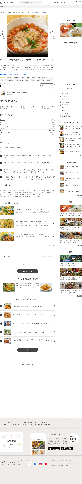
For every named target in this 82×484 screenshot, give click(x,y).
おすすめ (69, 2)
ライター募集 (65, 460)
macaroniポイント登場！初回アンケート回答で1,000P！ (15, 74)
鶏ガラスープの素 (5, 132)
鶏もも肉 (2, 120)
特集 (5, 424)
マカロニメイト (16, 424)
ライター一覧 (59, 460)
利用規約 (58, 465)
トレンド (63, 2)
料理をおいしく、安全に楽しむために (73, 463)
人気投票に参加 (46, 424)
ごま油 (2, 128)
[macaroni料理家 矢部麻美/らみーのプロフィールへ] (27, 93)
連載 (9, 424)
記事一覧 (54, 460)
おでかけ (30, 422)
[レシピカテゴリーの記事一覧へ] (2, 78)
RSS (64, 462)
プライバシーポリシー (65, 465)
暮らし (36, 422)
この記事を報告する (51, 245)
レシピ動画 (56, 2)
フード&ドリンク (57, 422)
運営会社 (54, 465)
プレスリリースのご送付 (57, 463)
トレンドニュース (8, 422)
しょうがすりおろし (5, 126)
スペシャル (37, 424)
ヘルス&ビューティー (46, 422)
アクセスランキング (27, 424)
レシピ (16, 422)
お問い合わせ (71, 460)
